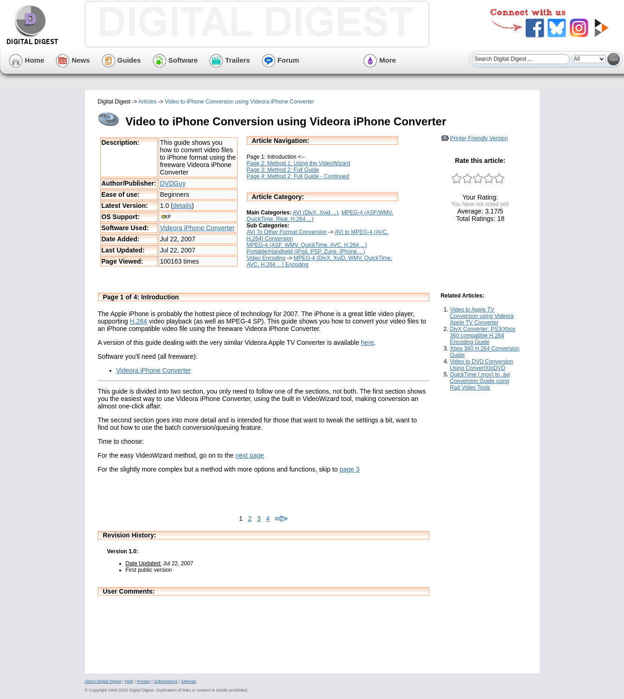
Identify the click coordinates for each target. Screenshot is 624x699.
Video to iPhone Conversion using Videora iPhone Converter (239, 101)
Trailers (229, 60)
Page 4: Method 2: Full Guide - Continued (298, 176)
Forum (280, 60)
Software (175, 60)
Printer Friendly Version (479, 138)
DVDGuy (173, 183)
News (73, 60)
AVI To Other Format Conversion (287, 232)
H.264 (138, 321)
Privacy (144, 681)
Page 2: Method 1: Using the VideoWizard (298, 163)
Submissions (166, 681)
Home (26, 60)
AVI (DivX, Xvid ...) (315, 212)
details (182, 205)
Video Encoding (266, 258)
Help (129, 681)
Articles (147, 101)
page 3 (350, 469)
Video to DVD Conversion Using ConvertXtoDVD (482, 364)
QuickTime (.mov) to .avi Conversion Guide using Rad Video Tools (480, 381)
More (379, 60)
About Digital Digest (103, 681)
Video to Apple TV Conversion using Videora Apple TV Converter (482, 316)
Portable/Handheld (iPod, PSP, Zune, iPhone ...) (306, 251)
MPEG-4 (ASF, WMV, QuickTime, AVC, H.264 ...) (307, 245)
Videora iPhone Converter (197, 228)
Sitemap (188, 681)
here (367, 342)
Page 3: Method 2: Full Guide (283, 170)
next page (250, 455)
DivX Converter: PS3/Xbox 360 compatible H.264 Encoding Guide (482, 335)
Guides (121, 60)
